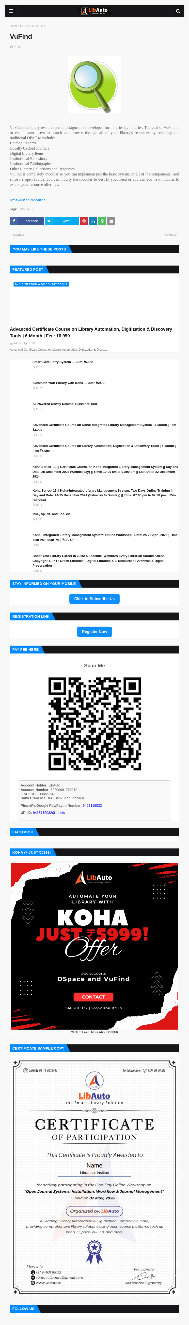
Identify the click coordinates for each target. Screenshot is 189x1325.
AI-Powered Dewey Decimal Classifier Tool (64, 404)
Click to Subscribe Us (94, 599)
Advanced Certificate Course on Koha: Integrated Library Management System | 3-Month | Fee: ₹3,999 (104, 427)
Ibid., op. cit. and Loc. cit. (51, 514)
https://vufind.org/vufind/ (28, 200)
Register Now (94, 632)
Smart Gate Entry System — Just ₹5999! (62, 362)
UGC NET (26, 26)
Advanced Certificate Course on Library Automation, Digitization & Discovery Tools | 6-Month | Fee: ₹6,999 (91, 332)
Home (14, 26)
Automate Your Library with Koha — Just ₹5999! (68, 383)
